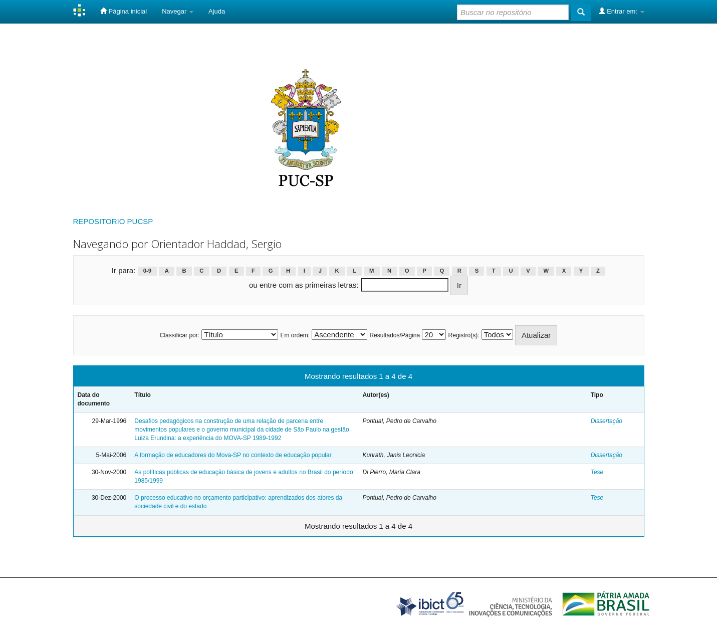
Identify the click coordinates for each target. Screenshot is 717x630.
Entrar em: (621, 11)
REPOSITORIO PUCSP (113, 221)
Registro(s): (464, 335)
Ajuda (216, 11)
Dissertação (606, 421)
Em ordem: (295, 335)
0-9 (147, 271)
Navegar (177, 11)
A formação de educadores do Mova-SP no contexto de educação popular (232, 455)
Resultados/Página (394, 335)
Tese (597, 472)
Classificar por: (179, 335)
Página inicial (123, 11)
